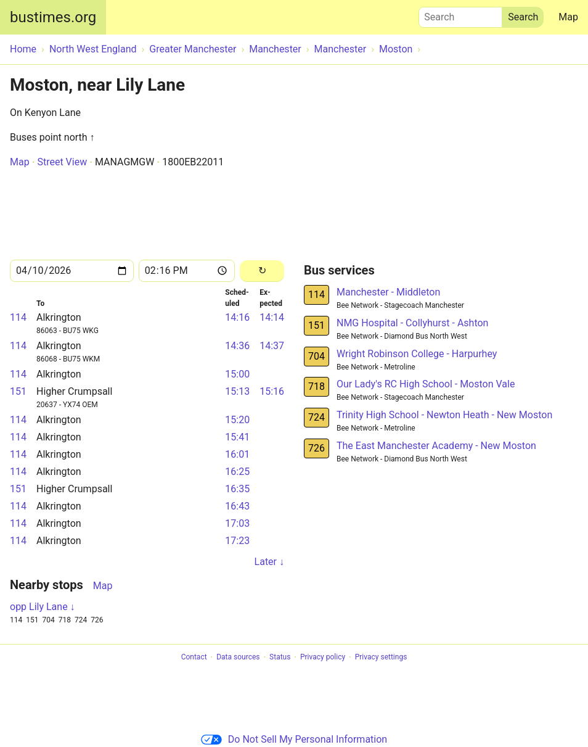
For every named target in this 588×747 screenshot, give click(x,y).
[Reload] (262, 271)
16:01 (237, 454)
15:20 (237, 420)
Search (460, 14)
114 (18, 317)
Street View (62, 162)
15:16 (271, 391)
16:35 (237, 489)
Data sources (237, 657)
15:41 (237, 437)
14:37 (271, 346)
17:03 (237, 523)
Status (279, 657)
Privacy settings (381, 657)
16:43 (237, 506)
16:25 (237, 471)
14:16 (237, 317)
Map (568, 17)
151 (18, 391)
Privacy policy (322, 657)
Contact (194, 657)
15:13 (237, 391)
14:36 (237, 346)
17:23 (237, 541)
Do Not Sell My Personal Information (294, 739)
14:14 (271, 317)
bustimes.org (53, 17)
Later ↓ (269, 561)
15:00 (237, 374)
